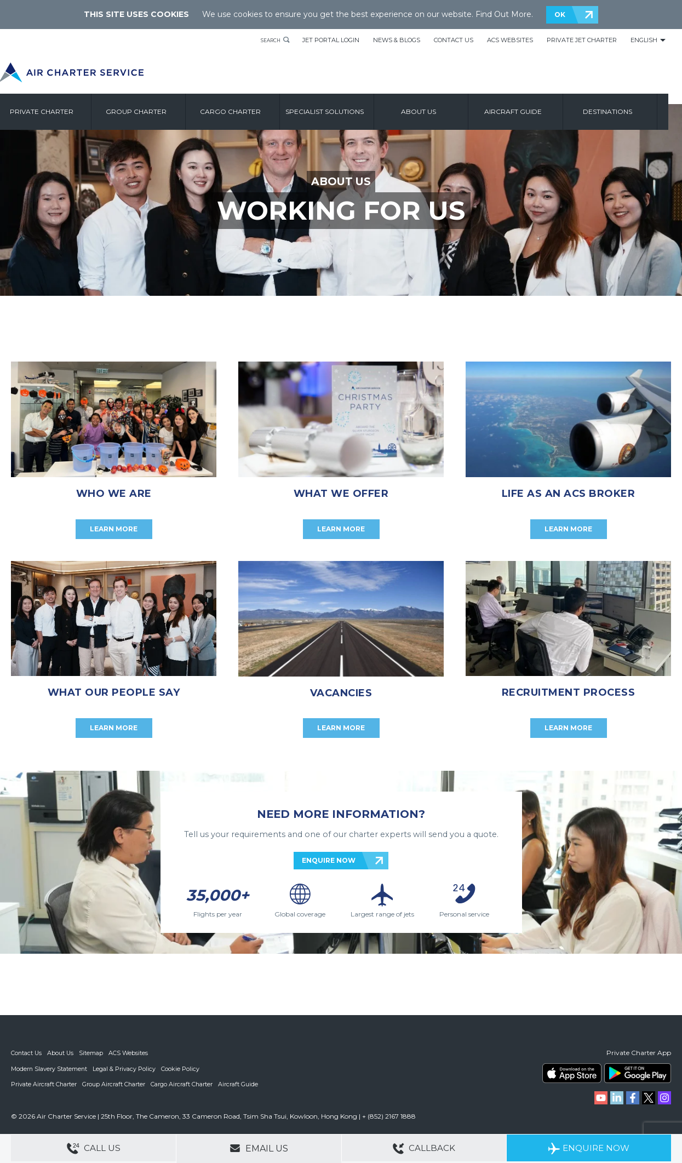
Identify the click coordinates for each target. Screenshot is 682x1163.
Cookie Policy (181, 1068)
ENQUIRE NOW (329, 860)
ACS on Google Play (637, 1073)
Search (266, 40)
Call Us (94, 1149)
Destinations (623, 114)
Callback (424, 1149)
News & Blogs (396, 40)
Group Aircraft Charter (114, 1083)
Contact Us (453, 40)
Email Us (259, 1148)
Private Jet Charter (582, 40)
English (644, 40)
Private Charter (58, 114)
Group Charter (152, 114)
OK (559, 14)
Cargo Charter (246, 114)
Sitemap (93, 1053)
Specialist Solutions (340, 114)
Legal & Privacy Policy (125, 1068)
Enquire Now (588, 1149)
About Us (61, 1053)
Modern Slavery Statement (49, 1068)
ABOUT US (341, 181)
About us (434, 114)
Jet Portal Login (330, 40)
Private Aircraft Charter (44, 1083)
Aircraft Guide (529, 114)
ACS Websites (510, 40)
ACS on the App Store (571, 1073)
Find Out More (503, 14)
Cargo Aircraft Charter (183, 1083)
